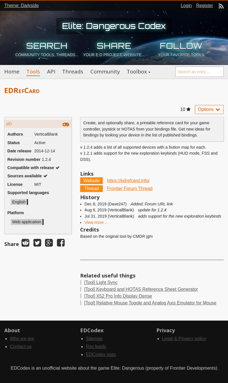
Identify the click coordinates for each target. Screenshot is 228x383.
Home (12, 71)
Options (209, 109)
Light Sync (100, 282)
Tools (33, 71)
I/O (9, 124)
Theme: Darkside (21, 5)
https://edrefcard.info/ (128, 180)
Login (186, 5)
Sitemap (94, 338)
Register (204, 5)
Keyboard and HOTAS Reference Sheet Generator (141, 289)
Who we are (22, 338)
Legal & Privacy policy (184, 338)
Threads (72, 71)
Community (105, 71)
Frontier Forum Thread (130, 188)
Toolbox (137, 71)
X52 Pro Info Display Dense (118, 296)
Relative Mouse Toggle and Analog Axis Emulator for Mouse (150, 302)
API (51, 71)
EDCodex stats (101, 354)
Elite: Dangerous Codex (114, 26)
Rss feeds (96, 346)
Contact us (20, 346)
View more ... (96, 222)
